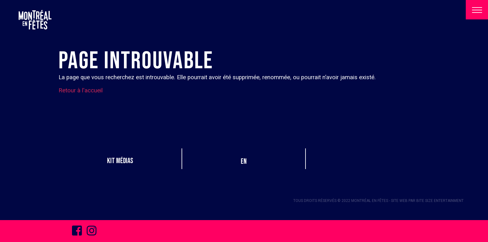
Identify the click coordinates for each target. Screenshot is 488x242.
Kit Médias (120, 161)
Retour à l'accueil (81, 90)
